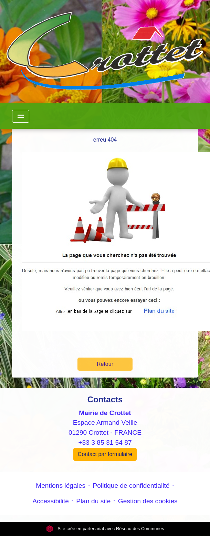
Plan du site (93, 501)
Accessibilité (50, 501)
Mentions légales (60, 485)
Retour (105, 364)
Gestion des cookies (148, 501)
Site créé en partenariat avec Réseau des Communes (105, 528)
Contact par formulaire (105, 454)
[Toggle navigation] (20, 116)
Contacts (105, 399)
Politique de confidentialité (131, 485)
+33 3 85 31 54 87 (105, 442)
